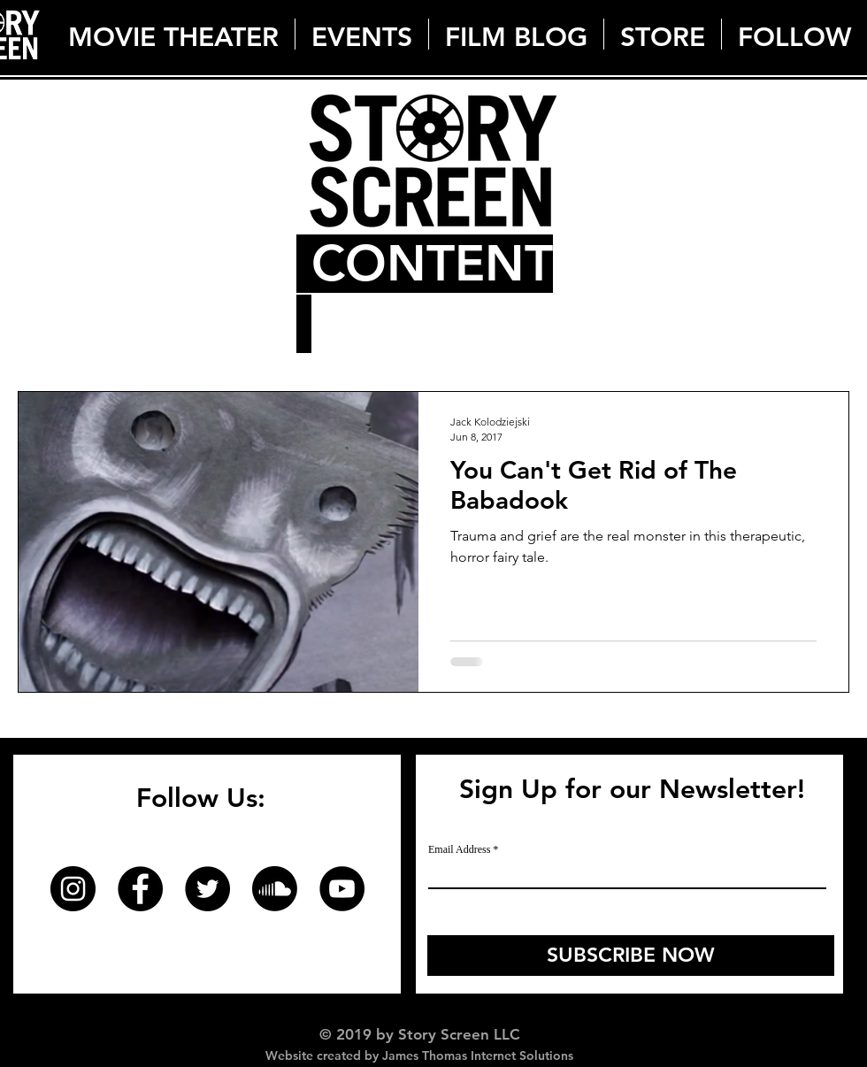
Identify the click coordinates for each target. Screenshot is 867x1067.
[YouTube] (341, 888)
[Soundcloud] (274, 888)
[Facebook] (140, 888)
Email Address (459, 849)
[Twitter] (207, 888)
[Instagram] (73, 888)
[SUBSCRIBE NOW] (630, 955)
